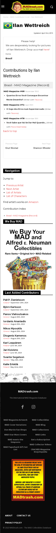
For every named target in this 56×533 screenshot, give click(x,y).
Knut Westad (12, 148)
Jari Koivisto (10, 350)
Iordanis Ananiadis (14, 321)
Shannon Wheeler (41, 148)
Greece (6, 317)
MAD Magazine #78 (14, 118)
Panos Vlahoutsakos (15, 314)
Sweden (6, 360)
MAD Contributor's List (19, 17)
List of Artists (13, 192)
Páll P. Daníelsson (14, 299)
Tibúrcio (38, 100)
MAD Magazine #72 (14, 105)
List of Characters (16, 196)
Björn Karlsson (12, 307)
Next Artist (12, 189)
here (46, 49)
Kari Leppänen (12, 342)
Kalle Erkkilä (10, 364)
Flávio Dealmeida (18, 127)
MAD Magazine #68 (14, 91)
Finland (6, 345)
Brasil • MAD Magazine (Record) (21, 215)
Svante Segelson (13, 357)
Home (5, 17)
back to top (10, 131)
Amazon (33, 202)
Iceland (6, 302)
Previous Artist (15, 185)
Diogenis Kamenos (14, 335)
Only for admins (13, 163)
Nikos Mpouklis (12, 328)
